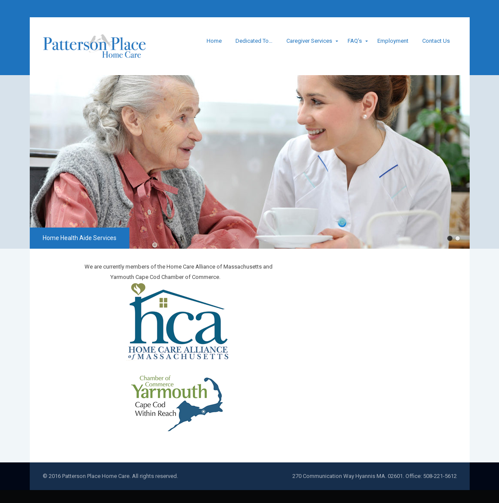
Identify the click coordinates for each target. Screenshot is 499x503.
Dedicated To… (254, 41)
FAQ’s (355, 41)
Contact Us (436, 41)
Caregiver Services (309, 41)
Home (214, 41)
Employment (392, 41)
